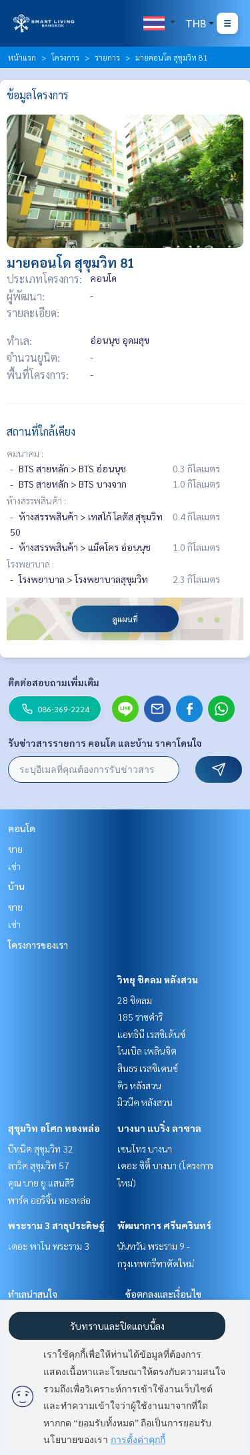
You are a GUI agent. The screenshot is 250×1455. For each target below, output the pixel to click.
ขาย (15, 849)
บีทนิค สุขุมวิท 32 (40, 1149)
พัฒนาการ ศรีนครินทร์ (164, 1225)
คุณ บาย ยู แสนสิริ (41, 1183)
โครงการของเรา (38, 945)
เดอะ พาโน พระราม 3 (48, 1246)
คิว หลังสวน (139, 1085)
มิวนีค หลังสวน (145, 1102)
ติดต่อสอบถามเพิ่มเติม (53, 682)
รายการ (107, 57)
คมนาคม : (25, 453)
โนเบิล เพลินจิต (147, 1051)
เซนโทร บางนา (144, 1149)
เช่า (14, 866)
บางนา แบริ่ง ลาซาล (159, 1128)
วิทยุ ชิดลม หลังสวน (157, 979)
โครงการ (65, 57)
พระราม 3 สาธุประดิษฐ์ (56, 1225)
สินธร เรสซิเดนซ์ (147, 1068)
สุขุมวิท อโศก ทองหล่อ (54, 1128)
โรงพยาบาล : (30, 564)
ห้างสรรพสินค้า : (36, 500)
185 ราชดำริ (140, 1017)
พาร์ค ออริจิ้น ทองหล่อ (49, 1200)
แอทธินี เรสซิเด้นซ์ (151, 1034)
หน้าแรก (22, 57)
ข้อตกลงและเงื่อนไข (163, 1294)
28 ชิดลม (134, 1000)
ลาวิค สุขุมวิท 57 (38, 1165)
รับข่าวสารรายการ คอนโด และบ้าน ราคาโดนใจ (105, 743)
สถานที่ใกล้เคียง (41, 431)
